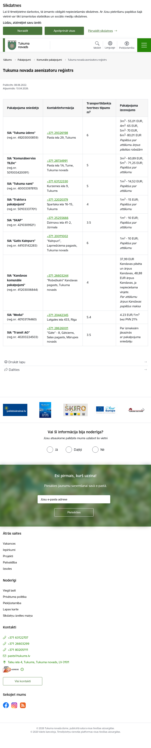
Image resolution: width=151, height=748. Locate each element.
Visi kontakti (23, 681)
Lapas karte (10, 609)
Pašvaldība (10, 562)
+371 (50, 199)
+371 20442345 (57, 315)
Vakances (9, 543)
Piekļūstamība (12, 603)
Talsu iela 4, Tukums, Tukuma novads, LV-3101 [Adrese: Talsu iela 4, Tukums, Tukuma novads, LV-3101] (38, 662)
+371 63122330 (57, 181)
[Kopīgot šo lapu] (75, 369)
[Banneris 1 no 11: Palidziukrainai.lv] (15, 409)
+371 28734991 (57, 161)
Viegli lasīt (9, 590)
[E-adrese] (11, 669)
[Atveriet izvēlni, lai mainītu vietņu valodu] (110, 45)
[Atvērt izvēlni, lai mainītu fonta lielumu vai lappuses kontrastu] (126, 45)
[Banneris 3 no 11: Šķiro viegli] (75, 409)
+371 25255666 (57, 218)
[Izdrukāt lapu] (75, 362)
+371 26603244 (57, 275)
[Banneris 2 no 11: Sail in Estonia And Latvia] (45, 409)
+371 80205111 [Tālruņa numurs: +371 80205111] (18, 650)
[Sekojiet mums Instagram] (14, 705)
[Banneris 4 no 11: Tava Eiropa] (106, 409)
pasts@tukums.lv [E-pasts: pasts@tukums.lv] (19, 656)
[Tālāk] (143, 410)
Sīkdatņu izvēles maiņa (18, 615)
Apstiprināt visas (64, 31)
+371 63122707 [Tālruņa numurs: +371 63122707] (18, 637)
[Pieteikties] (74, 512)
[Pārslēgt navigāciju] (144, 45)
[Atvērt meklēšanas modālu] (97, 45)
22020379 (61, 199)
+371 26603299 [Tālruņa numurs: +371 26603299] (18, 644)
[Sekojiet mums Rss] (23, 705)
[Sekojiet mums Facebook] (6, 705)
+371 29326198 (57, 133)
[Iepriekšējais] (7, 410)
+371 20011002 (57, 236)
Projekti (8, 556)
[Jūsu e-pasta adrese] (74, 499)
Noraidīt (22, 31)
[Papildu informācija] (22, 669)
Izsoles (7, 569)
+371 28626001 (57, 328)
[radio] (52, 449)
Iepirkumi (9, 550)
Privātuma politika (15, 597)
